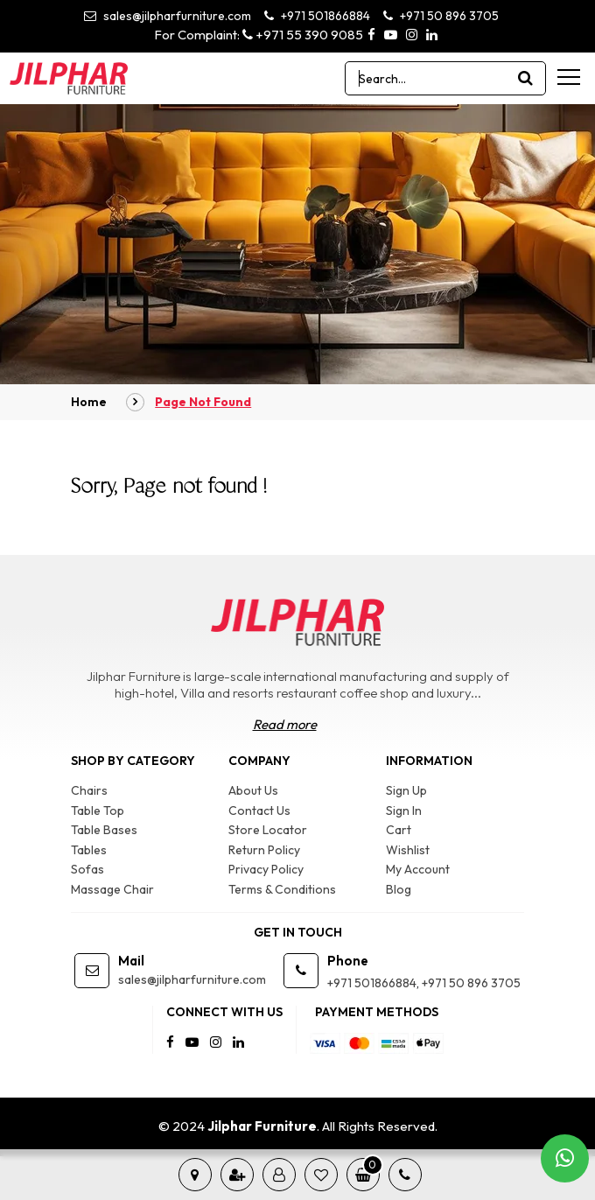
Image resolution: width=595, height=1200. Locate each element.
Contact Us (259, 810)
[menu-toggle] (568, 77)
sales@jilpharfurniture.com (167, 16)
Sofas (87, 869)
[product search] (526, 78)
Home (89, 402)
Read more (285, 724)
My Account (418, 869)
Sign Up (406, 790)
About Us (253, 790)
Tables (89, 850)
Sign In (404, 810)
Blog (398, 889)
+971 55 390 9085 (302, 34)
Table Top (97, 810)
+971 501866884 (317, 16)
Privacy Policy (266, 869)
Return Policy (264, 850)
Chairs (89, 790)
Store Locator (267, 830)
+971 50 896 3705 (441, 16)
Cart (398, 830)
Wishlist (408, 850)
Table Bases (104, 830)
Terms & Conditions (282, 889)
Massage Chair (112, 889)
